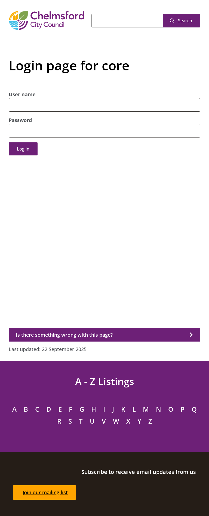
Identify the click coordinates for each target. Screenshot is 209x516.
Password (20, 120)
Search (185, 21)
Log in (23, 149)
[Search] (127, 20)
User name (22, 94)
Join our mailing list (45, 492)
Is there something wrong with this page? (64, 335)
